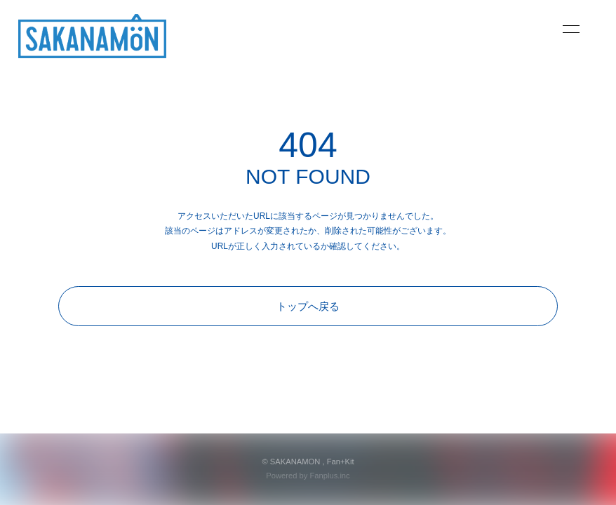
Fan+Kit (340, 461)
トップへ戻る (308, 306)
